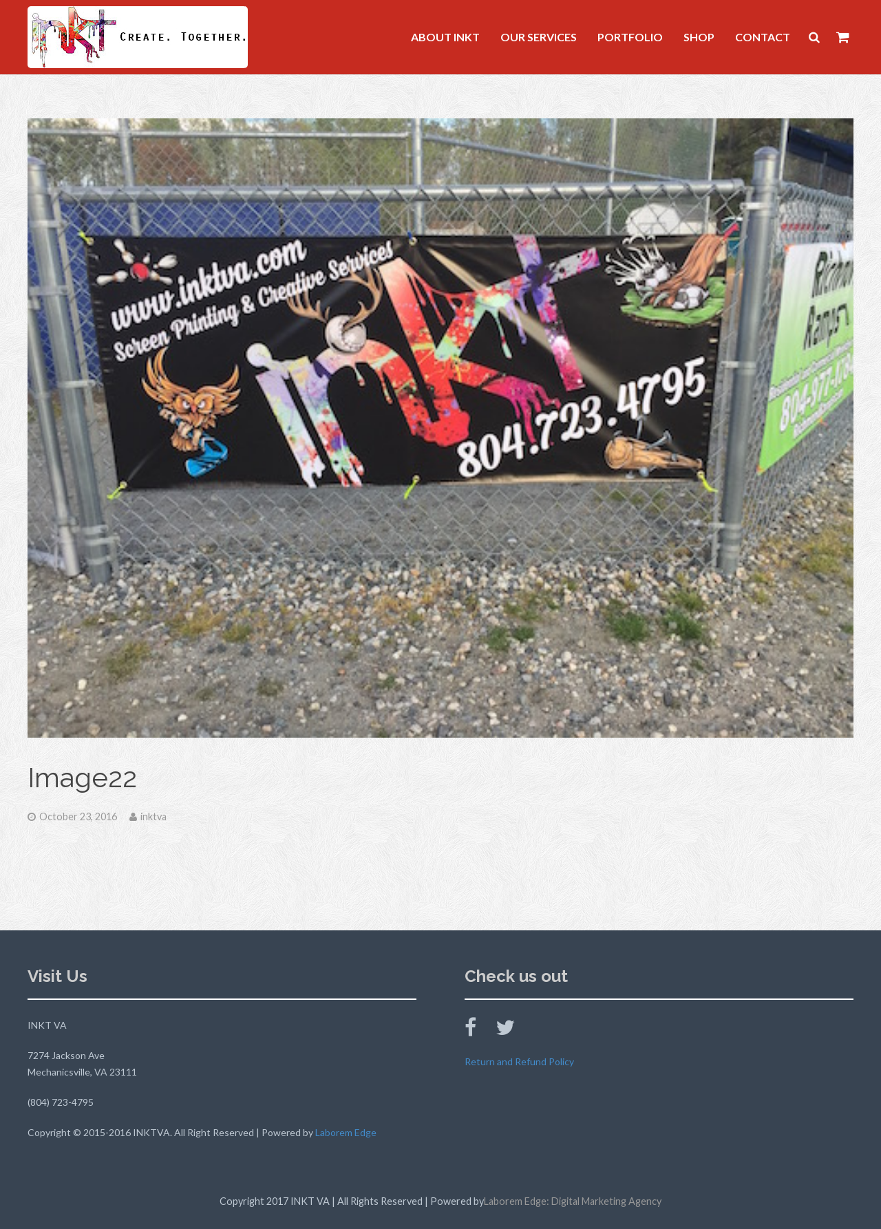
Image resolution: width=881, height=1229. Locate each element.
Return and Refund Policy (519, 1061)
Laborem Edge (345, 1132)
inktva (153, 816)
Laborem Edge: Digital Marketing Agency (572, 1201)
